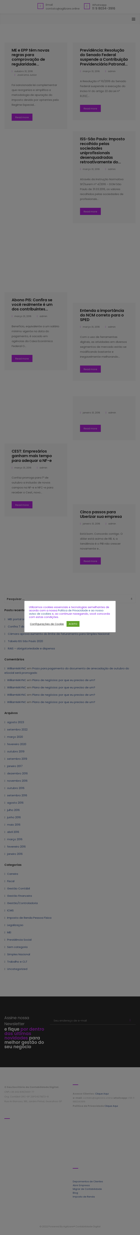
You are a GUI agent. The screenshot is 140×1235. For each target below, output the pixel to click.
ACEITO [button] (73, 624)
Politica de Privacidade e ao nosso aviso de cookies (66, 612)
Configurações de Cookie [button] (47, 624)
